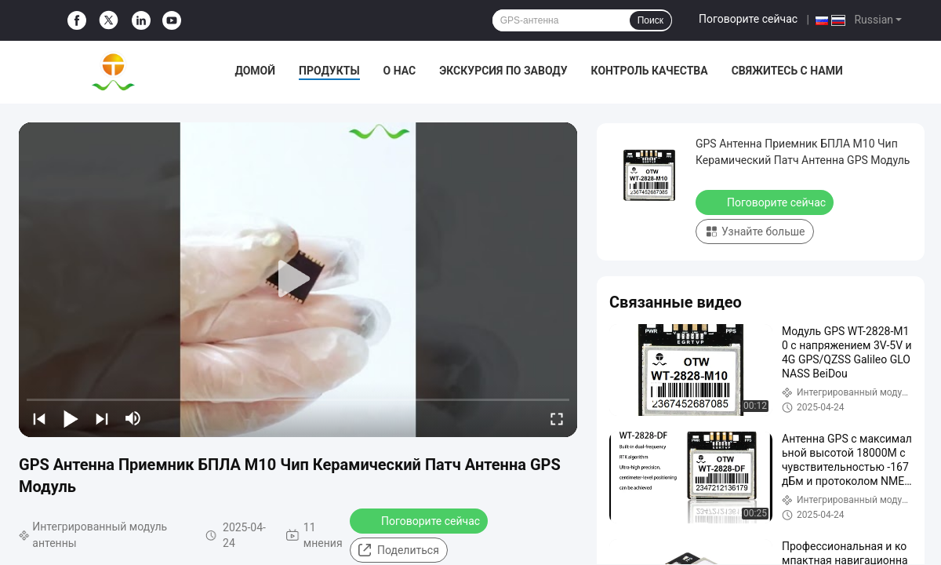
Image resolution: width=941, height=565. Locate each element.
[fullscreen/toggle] (556, 418)
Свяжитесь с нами (787, 70)
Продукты (329, 70)
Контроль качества (649, 70)
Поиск (650, 20)
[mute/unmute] (133, 418)
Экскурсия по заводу (503, 70)
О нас (399, 70)
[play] (298, 279)
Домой (254, 70)
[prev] (39, 418)
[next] (102, 418)
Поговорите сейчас (748, 19)
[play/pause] (70, 418)
